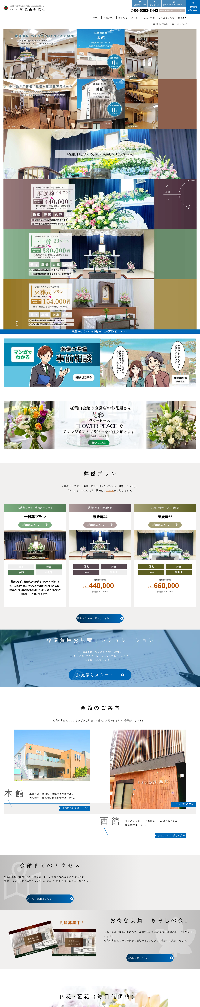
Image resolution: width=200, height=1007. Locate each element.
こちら (110, 490)
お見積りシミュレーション (174, 3)
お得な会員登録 (139, 3)
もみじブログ (179, 24)
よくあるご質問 (166, 18)
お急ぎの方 (154, 3)
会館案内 (122, 18)
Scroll (17, 323)
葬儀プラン (108, 18)
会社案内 (182, 18)
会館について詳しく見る (75, 808)
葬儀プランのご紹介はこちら (100, 618)
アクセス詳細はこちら (50, 898)
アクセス (135, 18)
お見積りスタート (98, 674)
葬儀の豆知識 (160, 24)
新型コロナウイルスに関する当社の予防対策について (100, 331)
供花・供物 (149, 18)
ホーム (96, 18)
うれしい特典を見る (150, 958)
